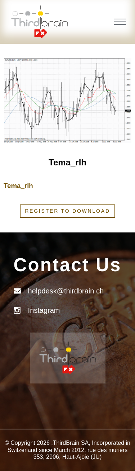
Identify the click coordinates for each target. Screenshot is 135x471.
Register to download (67, 211)
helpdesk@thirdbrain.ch (66, 291)
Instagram (44, 310)
